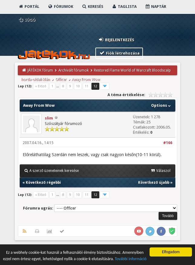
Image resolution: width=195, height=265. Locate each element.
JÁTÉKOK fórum (40, 70)
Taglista (124, 6)
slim (49, 118)
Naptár (155, 6)
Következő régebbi (43, 182)
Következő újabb (153, 182)
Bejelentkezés (116, 39)
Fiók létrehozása (119, 52)
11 (86, 86)
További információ (131, 259)
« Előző (40, 86)
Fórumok (60, 6)
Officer (61, 79)
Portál (28, 6)
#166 (167, 143)
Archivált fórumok (73, 70)
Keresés (92, 6)
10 (78, 86)
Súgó (26, 20)
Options (161, 105)
